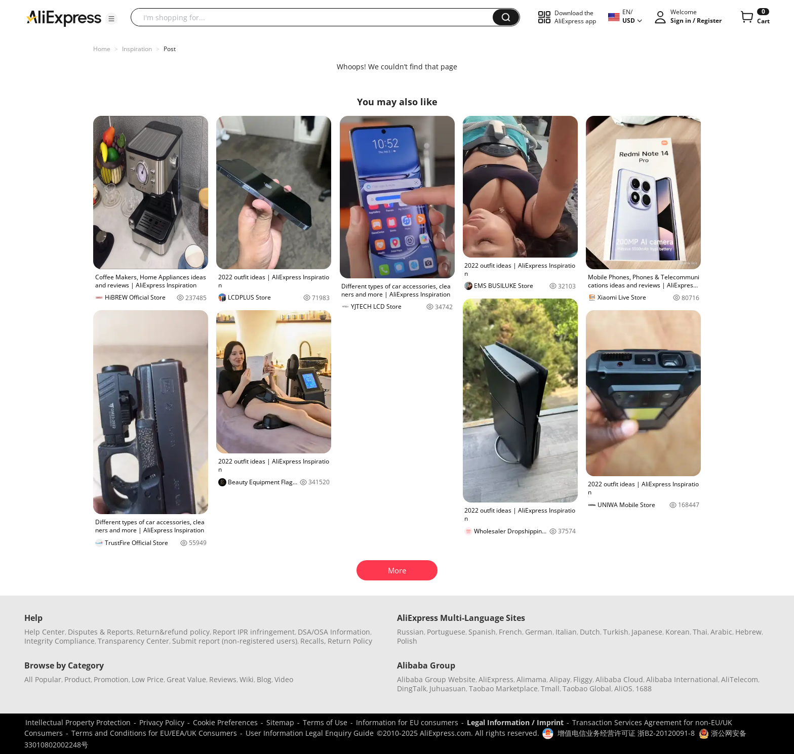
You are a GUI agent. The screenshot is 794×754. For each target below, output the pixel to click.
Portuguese (446, 632)
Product (77, 679)
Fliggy (582, 679)
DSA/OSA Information (334, 632)
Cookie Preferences (225, 722)
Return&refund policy (173, 632)
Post (170, 49)
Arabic (721, 632)
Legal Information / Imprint (515, 722)
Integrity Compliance (59, 641)
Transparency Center (133, 641)
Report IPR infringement (254, 632)
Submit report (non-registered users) (234, 641)
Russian (410, 632)
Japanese (646, 632)
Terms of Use (325, 722)
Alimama (531, 679)
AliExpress (496, 679)
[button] (111, 19)
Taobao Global (587, 688)
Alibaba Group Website (436, 679)
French (510, 632)
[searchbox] (315, 17)
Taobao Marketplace (503, 688)
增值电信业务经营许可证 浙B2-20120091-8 (626, 733)
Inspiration (137, 49)
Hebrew (748, 632)
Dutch (590, 632)
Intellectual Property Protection (78, 722)
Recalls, (313, 641)
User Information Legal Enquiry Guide (310, 733)
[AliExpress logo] (63, 18)
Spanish (482, 632)
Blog (264, 679)
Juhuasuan (447, 688)
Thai (700, 632)
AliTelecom (739, 679)
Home (101, 49)
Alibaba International (682, 679)
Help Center (44, 632)
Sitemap (280, 722)
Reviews (222, 679)
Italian (566, 632)
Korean (677, 632)
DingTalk (411, 688)
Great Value (186, 679)
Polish (407, 641)
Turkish (615, 632)
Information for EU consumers (407, 722)
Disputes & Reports (100, 632)
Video (283, 679)
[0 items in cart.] (754, 17)
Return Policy (350, 641)
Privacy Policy (161, 722)
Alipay (559, 679)
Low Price (148, 679)
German (538, 632)
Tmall (550, 688)
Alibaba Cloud (619, 679)
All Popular (42, 679)
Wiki (247, 679)
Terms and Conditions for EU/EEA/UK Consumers (154, 733)
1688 (644, 688)
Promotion (111, 679)
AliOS (623, 688)
